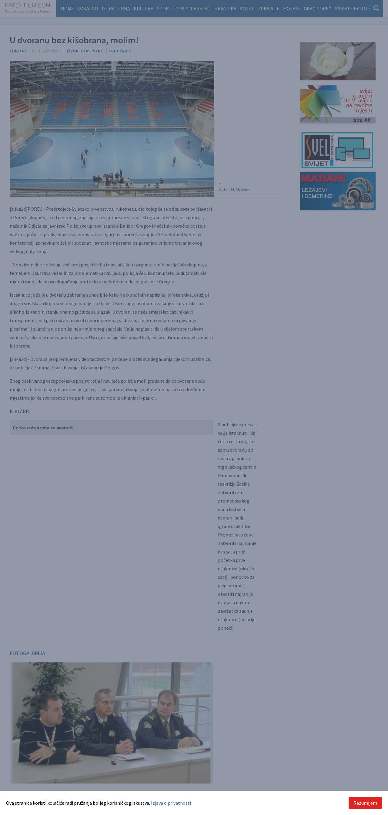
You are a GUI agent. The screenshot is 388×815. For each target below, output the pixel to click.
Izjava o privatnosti (171, 803)
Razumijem (365, 803)
